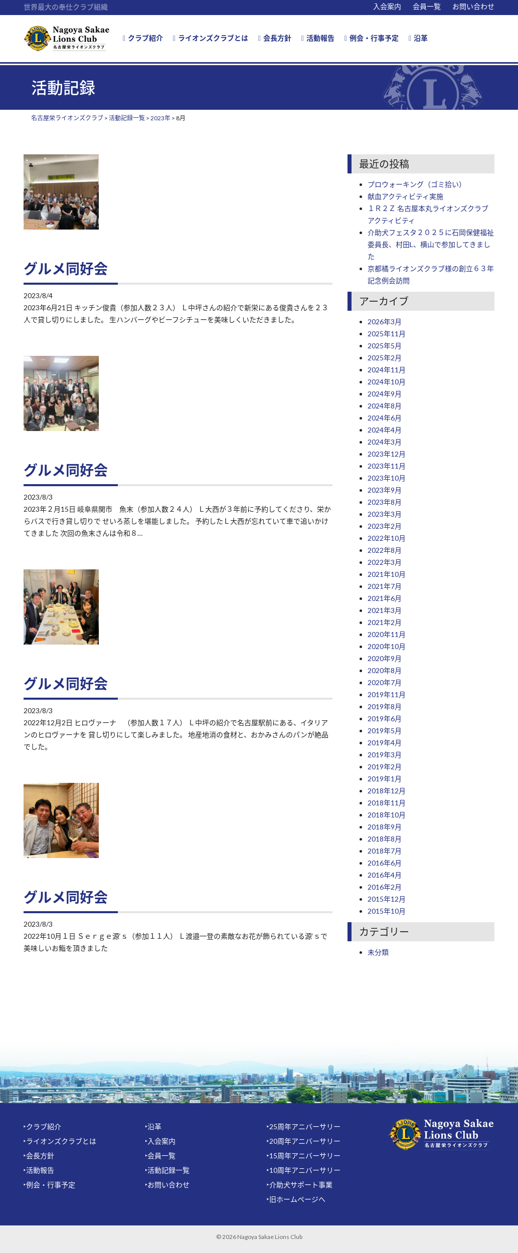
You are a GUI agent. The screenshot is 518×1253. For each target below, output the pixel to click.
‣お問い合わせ (167, 1184)
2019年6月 (385, 718)
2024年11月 (387, 369)
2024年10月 (387, 381)
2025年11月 (387, 333)
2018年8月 (385, 838)
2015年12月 (387, 899)
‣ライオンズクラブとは (60, 1141)
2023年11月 (387, 466)
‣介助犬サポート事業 (299, 1184)
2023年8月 (385, 502)
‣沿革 (153, 1126)
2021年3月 (385, 610)
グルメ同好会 (66, 268)
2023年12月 (387, 454)
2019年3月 (385, 754)
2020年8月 (385, 670)
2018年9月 (385, 826)
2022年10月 (387, 538)
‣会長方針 (39, 1155)
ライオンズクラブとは (210, 38)
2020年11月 (387, 634)
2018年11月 (387, 802)
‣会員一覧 (160, 1155)
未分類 (378, 952)
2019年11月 (387, 694)
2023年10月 (387, 478)
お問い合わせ (473, 6)
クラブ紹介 (143, 38)
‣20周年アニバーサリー (303, 1141)
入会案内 (387, 6)
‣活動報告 (39, 1170)
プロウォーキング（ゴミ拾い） (417, 184)
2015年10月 (387, 911)
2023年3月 (385, 514)
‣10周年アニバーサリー (303, 1170)
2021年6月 (385, 598)
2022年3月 (385, 562)
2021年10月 (387, 574)
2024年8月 (385, 405)
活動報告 (317, 38)
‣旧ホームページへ (296, 1199)
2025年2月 (385, 357)
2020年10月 (387, 646)
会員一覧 (427, 6)
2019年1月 (385, 778)
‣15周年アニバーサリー (303, 1155)
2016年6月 (385, 863)
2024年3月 (385, 442)
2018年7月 (385, 851)
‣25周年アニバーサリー (303, 1126)
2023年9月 (385, 490)
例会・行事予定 (371, 38)
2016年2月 (385, 887)
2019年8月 (385, 706)
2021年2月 (385, 622)
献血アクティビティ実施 (405, 196)
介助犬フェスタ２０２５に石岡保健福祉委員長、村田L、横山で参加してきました (431, 244)
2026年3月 (385, 321)
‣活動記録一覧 (167, 1170)
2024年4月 (385, 430)
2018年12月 (387, 790)
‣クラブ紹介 (42, 1126)
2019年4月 (385, 742)
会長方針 (274, 38)
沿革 (418, 38)
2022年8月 (385, 550)
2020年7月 (385, 682)
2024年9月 (385, 393)
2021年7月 (385, 586)
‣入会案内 (160, 1141)
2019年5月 (385, 730)
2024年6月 (385, 417)
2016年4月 (385, 875)
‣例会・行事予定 (49, 1184)
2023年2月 (385, 526)
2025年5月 (385, 345)
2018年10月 (387, 814)
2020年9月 (385, 658)
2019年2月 (385, 766)
